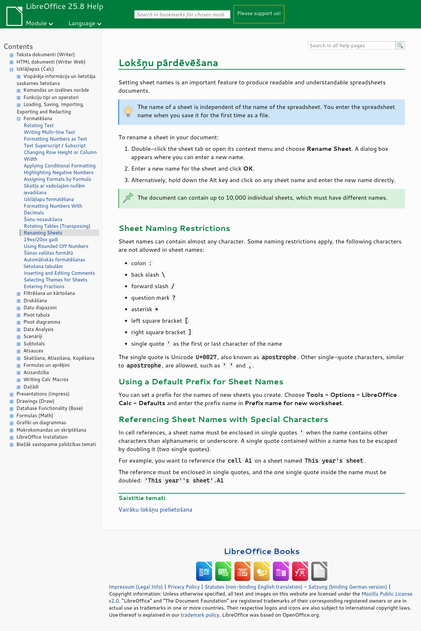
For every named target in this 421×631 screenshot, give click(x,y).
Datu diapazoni (40, 307)
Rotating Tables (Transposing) (57, 226)
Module (36, 23)
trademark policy (200, 614)
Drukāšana (35, 300)
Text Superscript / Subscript (55, 145)
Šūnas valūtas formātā (48, 253)
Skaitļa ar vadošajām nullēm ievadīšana (54, 189)
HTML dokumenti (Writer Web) (51, 61)
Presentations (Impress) (42, 393)
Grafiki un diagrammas (41, 422)
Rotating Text (39, 125)
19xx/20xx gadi (41, 239)
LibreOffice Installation (42, 437)
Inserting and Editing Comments (59, 273)
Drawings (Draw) (35, 401)
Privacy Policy (184, 586)
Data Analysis (38, 329)
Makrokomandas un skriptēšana (51, 430)
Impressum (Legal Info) (136, 586)
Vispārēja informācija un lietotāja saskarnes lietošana (56, 80)
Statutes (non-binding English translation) (253, 586)
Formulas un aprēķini (46, 365)
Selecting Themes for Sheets (55, 279)
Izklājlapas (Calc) (35, 68)
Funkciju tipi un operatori (51, 97)
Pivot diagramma (41, 322)
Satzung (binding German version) (347, 586)
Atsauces (33, 350)
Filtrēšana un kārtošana (49, 293)
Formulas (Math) (34, 415)
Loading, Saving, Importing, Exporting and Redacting (50, 108)
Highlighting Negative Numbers (58, 172)
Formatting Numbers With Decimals (53, 209)
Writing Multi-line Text (49, 132)
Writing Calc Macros (46, 379)
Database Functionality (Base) (49, 408)
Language (81, 23)
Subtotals (34, 343)
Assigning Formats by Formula (57, 179)
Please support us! (259, 13)
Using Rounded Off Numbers (56, 246)
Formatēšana (37, 118)
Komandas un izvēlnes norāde (56, 90)
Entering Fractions (44, 286)
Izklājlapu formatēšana (49, 199)
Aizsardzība (36, 372)
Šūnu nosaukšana (43, 219)
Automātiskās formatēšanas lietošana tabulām (54, 263)
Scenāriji (32, 336)
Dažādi (31, 386)
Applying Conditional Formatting (60, 165)
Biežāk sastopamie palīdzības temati (56, 444)
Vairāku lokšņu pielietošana (155, 509)
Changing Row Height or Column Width (60, 155)
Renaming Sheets (43, 232)
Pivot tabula (36, 315)
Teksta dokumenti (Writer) (45, 54)
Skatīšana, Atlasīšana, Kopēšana (58, 358)
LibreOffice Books (262, 551)
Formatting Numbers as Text (55, 138)
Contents (18, 46)
